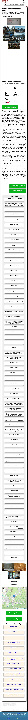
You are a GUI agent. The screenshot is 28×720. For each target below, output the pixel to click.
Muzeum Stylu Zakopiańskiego (14, 679)
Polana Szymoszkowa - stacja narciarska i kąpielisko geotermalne (13, 674)
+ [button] (3, 589)
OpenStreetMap (23, 608)
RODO (8, 718)
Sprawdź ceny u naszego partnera (17, 186)
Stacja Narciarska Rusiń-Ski (13, 694)
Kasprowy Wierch (13, 626)
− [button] (3, 591)
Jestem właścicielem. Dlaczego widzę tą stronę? (10, 704)
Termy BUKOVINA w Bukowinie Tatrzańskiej (14, 689)
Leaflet (17, 608)
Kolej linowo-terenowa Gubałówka (14, 684)
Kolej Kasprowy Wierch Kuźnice (14, 642)
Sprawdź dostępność (10, 107)
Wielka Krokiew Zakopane (14, 652)
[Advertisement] (14, 65)
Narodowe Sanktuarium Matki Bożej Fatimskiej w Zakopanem (14, 659)
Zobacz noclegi (14, 619)
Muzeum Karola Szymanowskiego (14, 668)
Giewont (13, 637)
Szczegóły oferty (14, 613)
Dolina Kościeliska (13, 647)
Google (19, 713)
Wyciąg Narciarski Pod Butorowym (14, 663)
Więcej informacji (17, 190)
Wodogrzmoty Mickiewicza (14, 631)
